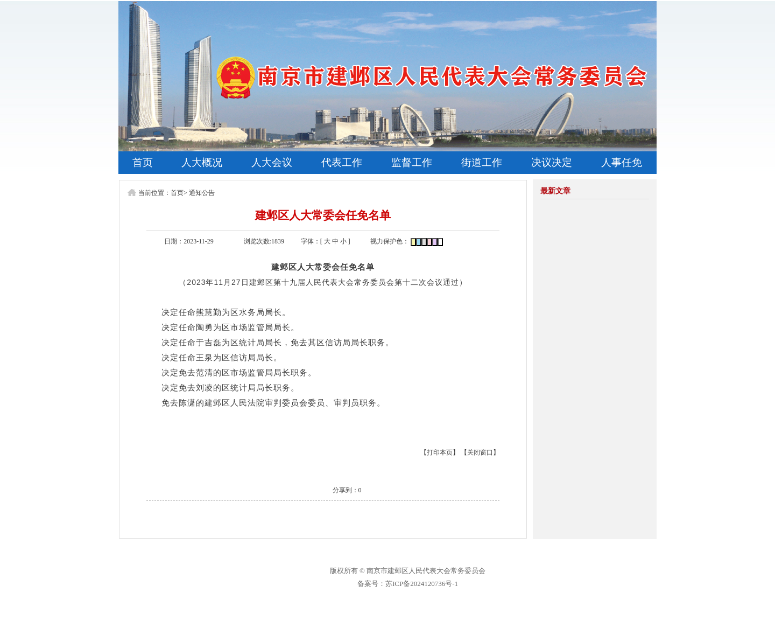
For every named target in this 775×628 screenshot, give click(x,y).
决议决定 (551, 162)
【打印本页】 (439, 452)
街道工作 (481, 162)
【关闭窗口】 (480, 452)
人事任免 (621, 162)
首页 (142, 162)
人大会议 (271, 162)
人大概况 (201, 162)
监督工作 (411, 162)
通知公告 (202, 193)
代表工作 (341, 162)
